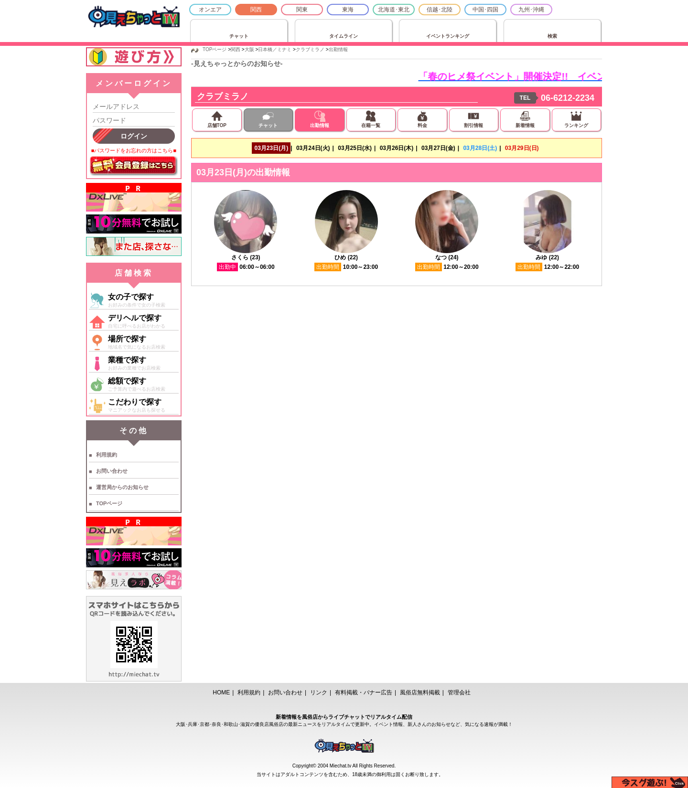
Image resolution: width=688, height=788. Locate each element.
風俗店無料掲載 (420, 692)
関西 (256, 9)
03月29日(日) (522, 148)
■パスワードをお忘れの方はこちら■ (133, 150)
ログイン (133, 136)
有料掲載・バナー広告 (363, 692)
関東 (302, 9)
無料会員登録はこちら (134, 166)
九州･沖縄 (531, 9)
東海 (348, 9)
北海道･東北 (393, 9)
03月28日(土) (480, 148)
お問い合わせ (112, 471)
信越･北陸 (439, 9)
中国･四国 (485, 9)
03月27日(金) (438, 148)
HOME (221, 692)
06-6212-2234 (567, 98)
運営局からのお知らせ (122, 487)
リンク (318, 692)
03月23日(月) (271, 148)
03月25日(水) (355, 148)
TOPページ (109, 503)
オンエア (210, 9)
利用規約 (106, 455)
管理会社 (459, 692)
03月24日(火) (313, 148)
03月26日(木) (397, 148)
